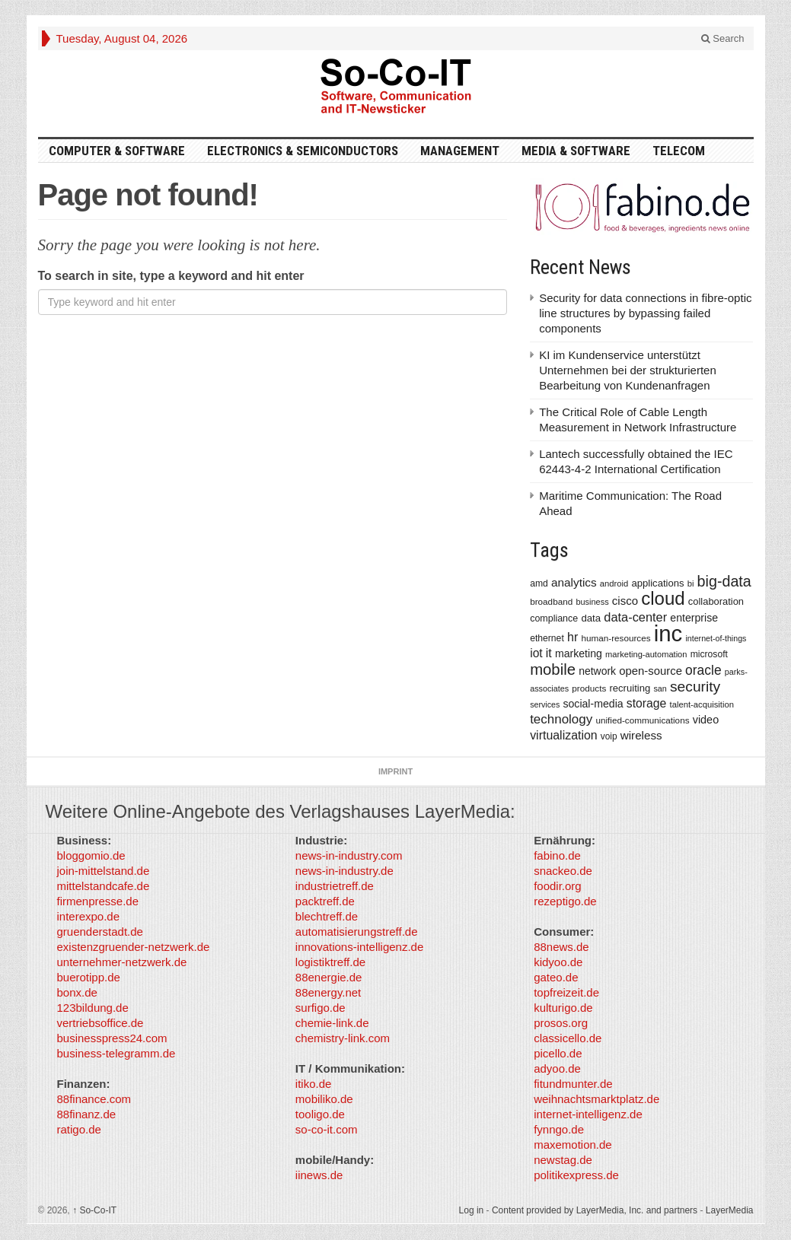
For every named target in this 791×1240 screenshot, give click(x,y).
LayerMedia (730, 1210)
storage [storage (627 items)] (647, 703)
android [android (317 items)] (614, 583)
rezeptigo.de (565, 901)
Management (459, 150)
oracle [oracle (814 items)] (703, 670)
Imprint (395, 771)
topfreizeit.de (566, 992)
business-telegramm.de (116, 1053)
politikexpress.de (576, 1174)
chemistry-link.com (342, 1038)
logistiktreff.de (330, 961)
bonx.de (77, 992)
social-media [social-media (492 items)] (593, 704)
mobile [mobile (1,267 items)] (553, 669)
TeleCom (678, 150)
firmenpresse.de (98, 901)
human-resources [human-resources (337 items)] (615, 638)
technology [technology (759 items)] (561, 719)
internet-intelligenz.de (588, 1114)
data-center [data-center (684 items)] (635, 617)
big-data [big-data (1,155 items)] (724, 581)
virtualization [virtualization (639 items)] (564, 735)
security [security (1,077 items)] (695, 687)
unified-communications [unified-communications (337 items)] (642, 720)
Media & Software (575, 150)
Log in (471, 1210)
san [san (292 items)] (659, 688)
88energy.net (328, 992)
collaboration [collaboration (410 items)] (716, 601)
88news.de (561, 946)
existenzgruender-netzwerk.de (133, 946)
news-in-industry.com (349, 855)
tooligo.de (320, 1114)
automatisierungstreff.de (356, 931)
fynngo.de (559, 1129)
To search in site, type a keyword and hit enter (171, 275)
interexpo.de (88, 916)
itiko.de (313, 1083)
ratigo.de (79, 1129)
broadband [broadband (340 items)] (551, 601)
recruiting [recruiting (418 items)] (629, 688)
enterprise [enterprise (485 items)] (694, 618)
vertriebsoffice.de (100, 1022)
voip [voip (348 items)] (609, 736)
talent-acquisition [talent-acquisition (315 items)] (702, 704)
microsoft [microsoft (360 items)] (709, 654)
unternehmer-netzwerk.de (122, 961)
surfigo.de (320, 1007)
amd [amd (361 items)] (539, 583)
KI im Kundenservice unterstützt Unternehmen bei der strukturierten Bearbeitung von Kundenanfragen (627, 370)
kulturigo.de (563, 1007)
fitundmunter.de (573, 1083)
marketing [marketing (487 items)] (578, 653)
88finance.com (94, 1098)
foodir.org (558, 885)
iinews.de (319, 1174)
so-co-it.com (326, 1129)
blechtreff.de (326, 916)
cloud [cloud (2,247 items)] (663, 598)
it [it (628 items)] (549, 653)
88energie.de (328, 977)
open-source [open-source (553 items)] (650, 671)
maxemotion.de (573, 1144)
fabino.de (557, 855)
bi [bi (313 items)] (690, 583)
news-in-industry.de (344, 870)
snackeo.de (563, 870)
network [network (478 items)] (597, 671)
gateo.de (556, 977)
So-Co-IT (94, 1210)
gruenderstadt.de (100, 931)
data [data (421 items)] (591, 618)
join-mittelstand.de (103, 870)
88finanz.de (86, 1114)
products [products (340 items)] (589, 688)
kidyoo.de (558, 961)
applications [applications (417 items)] (658, 583)
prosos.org (561, 1022)
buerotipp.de (88, 977)
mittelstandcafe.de (103, 885)
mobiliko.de (324, 1098)
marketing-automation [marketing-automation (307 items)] (646, 654)
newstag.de (563, 1159)
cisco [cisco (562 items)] (625, 600)
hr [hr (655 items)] (572, 637)
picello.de (558, 1053)
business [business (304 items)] (592, 601)
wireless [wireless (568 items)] (641, 735)
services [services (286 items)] (545, 704)
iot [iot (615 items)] (536, 653)
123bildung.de (93, 1007)
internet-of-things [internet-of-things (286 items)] (715, 638)
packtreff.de (325, 901)
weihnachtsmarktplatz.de (596, 1098)
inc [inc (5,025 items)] (668, 633)
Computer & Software (117, 150)
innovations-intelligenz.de (359, 946)
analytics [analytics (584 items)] (574, 582)
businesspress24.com (112, 1038)
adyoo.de (557, 1068)
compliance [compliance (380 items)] (554, 618)
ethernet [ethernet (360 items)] (547, 638)
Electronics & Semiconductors (302, 150)
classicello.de (567, 1038)
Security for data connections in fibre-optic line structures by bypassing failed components (645, 313)
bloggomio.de (91, 855)
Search (723, 38)
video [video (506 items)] (706, 720)
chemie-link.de (332, 1022)
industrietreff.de (334, 885)
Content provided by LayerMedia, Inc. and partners (594, 1210)
